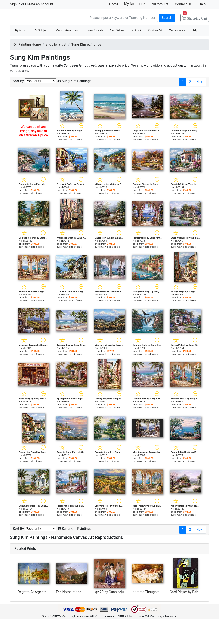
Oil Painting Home (27, 44)
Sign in (15, 4)
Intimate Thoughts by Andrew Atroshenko (163, 592)
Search (167, 18)
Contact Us (183, 4)
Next (199, 82)
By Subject (40, 30)
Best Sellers (117, 30)
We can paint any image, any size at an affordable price (33, 131)
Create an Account (39, 4)
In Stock (136, 30)
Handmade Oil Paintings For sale (42, 17)
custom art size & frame (69, 139)
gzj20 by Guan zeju (109, 592)
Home (113, 4)
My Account (134, 4)
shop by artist (56, 44)
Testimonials (177, 30)
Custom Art (159, 4)
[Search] (122, 18)
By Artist (20, 30)
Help (202, 4)
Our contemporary (67, 30)
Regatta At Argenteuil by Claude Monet (47, 592)
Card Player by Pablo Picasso (192, 592)
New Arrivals (95, 30)
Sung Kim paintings (86, 44)
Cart (195, 17)
